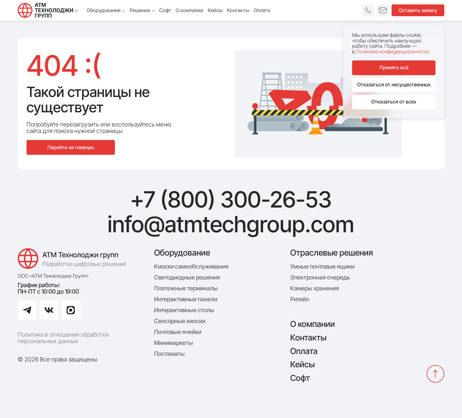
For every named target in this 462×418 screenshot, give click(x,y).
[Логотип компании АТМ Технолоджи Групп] (73, 258)
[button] (368, 10)
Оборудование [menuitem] (106, 10)
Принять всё (394, 67)
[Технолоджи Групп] (48, 10)
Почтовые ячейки (177, 331)
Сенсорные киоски (179, 321)
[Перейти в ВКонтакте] (48, 310)
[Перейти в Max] (70, 310)
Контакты (308, 338)
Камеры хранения (314, 288)
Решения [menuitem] (142, 10)
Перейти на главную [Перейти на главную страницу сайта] (70, 147)
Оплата (304, 351)
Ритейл (299, 299)
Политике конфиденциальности (392, 52)
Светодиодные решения (187, 277)
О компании (312, 324)
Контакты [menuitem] (238, 10)
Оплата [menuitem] (262, 10)
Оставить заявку (418, 10)
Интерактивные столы (184, 310)
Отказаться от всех (393, 102)
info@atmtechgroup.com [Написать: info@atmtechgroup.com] (231, 224)
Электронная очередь (320, 277)
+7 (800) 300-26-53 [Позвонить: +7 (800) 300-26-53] (231, 199)
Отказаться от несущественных (394, 85)
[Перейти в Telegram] (27, 310)
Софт (300, 378)
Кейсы (302, 364)
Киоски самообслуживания (191, 266)
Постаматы (169, 353)
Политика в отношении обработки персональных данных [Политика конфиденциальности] (63, 337)
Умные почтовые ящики (322, 266)
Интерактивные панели (185, 299)
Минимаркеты (173, 342)
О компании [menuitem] (189, 10)
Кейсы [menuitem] (215, 10)
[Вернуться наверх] (435, 374)
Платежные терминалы (186, 288)
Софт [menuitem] (165, 10)
